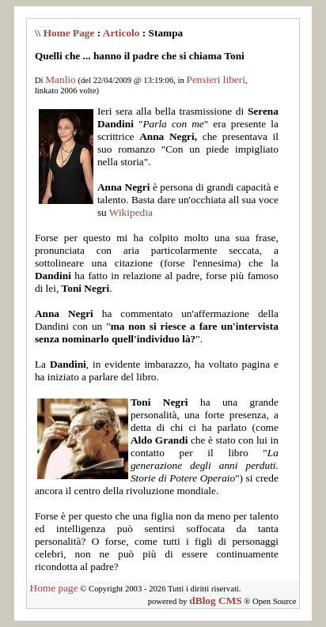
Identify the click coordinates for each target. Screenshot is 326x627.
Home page (54, 588)
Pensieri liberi (216, 79)
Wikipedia (131, 212)
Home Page (69, 33)
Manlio (60, 79)
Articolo (121, 33)
